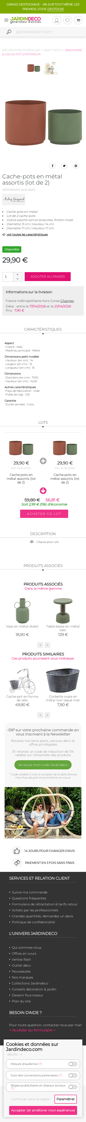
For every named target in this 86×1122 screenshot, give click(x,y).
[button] (17, 274)
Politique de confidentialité (33, 922)
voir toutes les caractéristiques (25, 234)
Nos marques (22, 977)
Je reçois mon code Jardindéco (43, 765)
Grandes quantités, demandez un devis (42, 916)
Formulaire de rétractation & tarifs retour (45, 904)
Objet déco (52, 50)
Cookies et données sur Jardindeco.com (32, 1047)
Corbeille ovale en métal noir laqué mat (63, 698)
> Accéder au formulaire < (32, 1030)
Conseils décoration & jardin (34, 989)
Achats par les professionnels (35, 910)
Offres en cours (24, 953)
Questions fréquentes (29, 898)
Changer (67, 301)
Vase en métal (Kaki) (22, 626)
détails (15, 1054)
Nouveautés (21, 971)
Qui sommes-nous (26, 947)
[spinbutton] (12, 276)
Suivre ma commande (29, 892)
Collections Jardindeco (30, 983)
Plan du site (21, 1001)
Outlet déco (21, 965)
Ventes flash (21, 959)
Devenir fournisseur (27, 995)
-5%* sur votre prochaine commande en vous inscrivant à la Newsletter (43, 732)
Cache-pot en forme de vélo (22, 698)
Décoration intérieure (21, 50)
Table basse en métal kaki (63, 628)
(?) (40, 1064)
